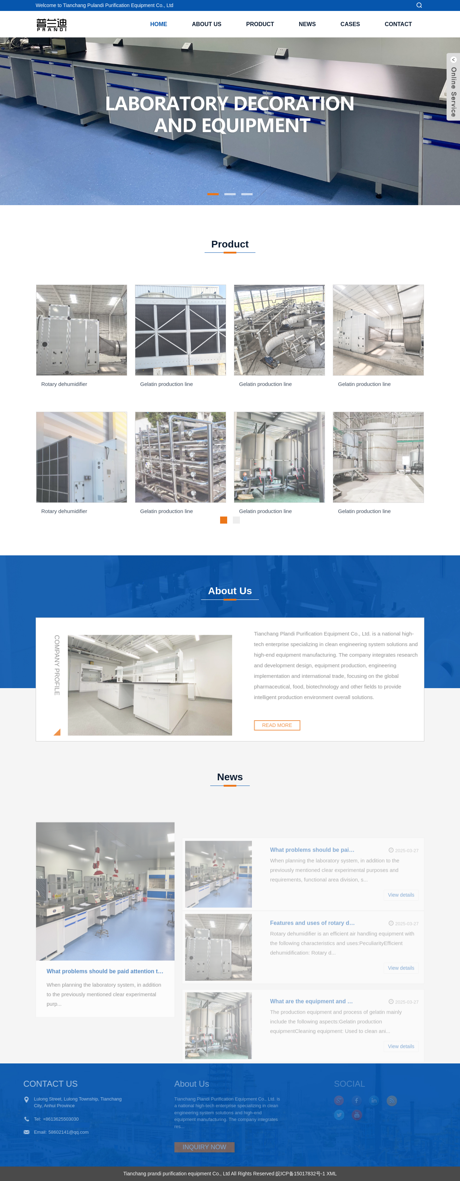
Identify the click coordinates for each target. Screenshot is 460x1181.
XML (331, 1173)
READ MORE (301, 725)
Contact (398, 24)
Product (260, 24)
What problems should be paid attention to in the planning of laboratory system (105, 1003)
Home (158, 24)
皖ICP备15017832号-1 (300, 1173)
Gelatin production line (166, 417)
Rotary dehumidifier (64, 417)
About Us (207, 24)
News (307, 24)
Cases (350, 24)
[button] (213, 194)
